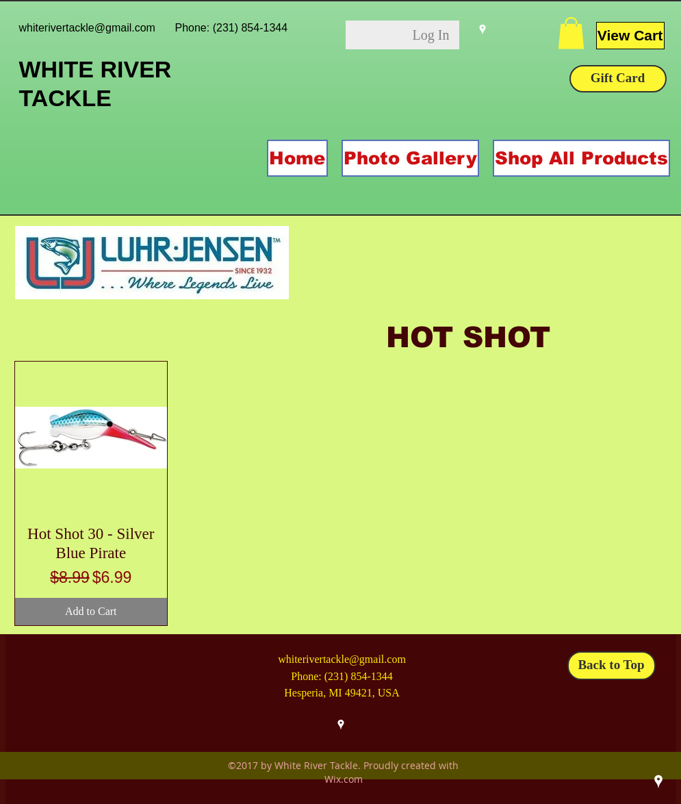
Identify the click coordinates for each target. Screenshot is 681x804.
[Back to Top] (611, 665)
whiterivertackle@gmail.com (87, 28)
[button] (571, 33)
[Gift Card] (618, 78)
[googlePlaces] (482, 29)
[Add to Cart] (91, 611)
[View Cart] (630, 35)
